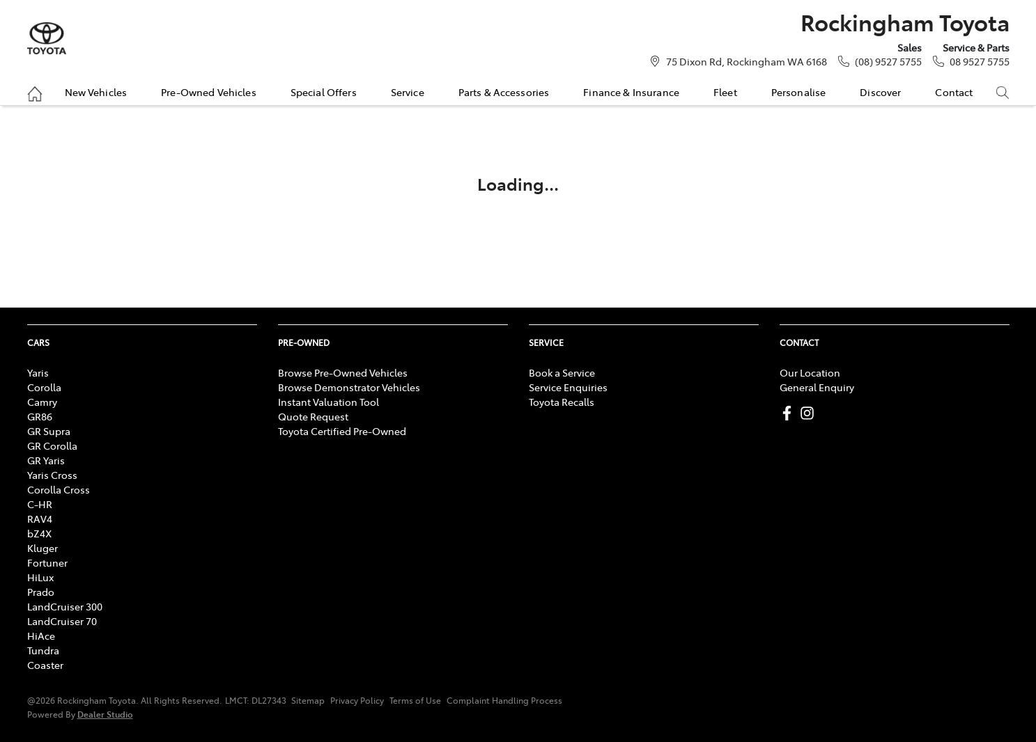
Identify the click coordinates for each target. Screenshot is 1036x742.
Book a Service (562, 372)
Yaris (38, 372)
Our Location (810, 372)
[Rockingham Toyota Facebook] (790, 413)
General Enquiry (817, 387)
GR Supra (48, 431)
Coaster (45, 665)
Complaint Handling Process (504, 700)
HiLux (40, 577)
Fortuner (47, 562)
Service (407, 92)
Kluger (42, 548)
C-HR (39, 504)
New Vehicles (96, 92)
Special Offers (324, 92)
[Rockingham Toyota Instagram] (810, 413)
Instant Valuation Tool (328, 402)
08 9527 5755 (980, 61)
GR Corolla (52, 445)
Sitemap (308, 700)
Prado (40, 592)
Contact (954, 92)
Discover (880, 92)
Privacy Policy (357, 700)
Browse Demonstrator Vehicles (349, 387)
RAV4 (39, 519)
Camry (42, 402)
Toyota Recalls (561, 402)
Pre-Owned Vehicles (208, 92)
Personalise (798, 92)
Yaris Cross (52, 475)
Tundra (43, 650)
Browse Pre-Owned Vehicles (343, 372)
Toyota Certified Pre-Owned (342, 431)
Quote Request (313, 416)
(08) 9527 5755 (888, 61)
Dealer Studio (105, 714)
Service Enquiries (568, 387)
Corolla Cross (58, 489)
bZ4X (39, 533)
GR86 (39, 416)
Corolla (44, 387)
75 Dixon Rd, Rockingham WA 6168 (746, 61)
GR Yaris (46, 460)
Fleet (725, 92)
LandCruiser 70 (62, 621)
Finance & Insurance (631, 92)
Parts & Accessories (504, 92)
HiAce (41, 635)
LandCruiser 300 (64, 606)
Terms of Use (415, 700)
